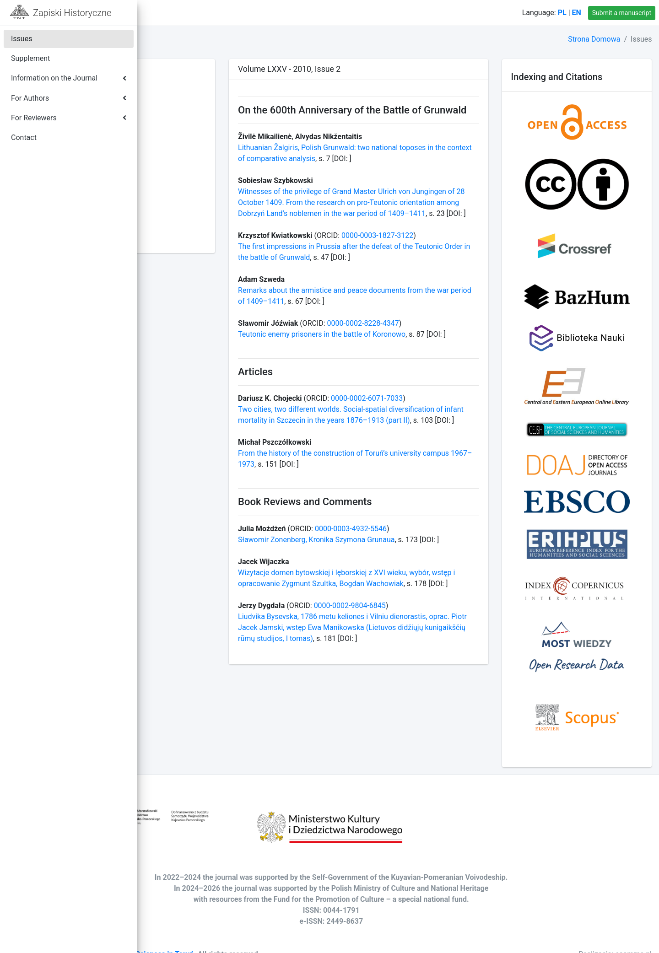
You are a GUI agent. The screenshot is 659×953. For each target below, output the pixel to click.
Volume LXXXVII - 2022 (191, 106)
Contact (235, 12)
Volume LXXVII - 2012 (189, 216)
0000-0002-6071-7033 (456, 443)
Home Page (188, 12)
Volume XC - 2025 (183, 73)
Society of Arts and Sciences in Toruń (266, 940)
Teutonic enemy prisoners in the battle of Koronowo (411, 368)
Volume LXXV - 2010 (187, 238)
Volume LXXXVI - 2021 (190, 117)
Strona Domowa (594, 39)
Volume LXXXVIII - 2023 (192, 95)
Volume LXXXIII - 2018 (190, 150)
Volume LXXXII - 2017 (189, 161)
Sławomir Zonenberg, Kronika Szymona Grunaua (405, 595)
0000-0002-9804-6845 (439, 683)
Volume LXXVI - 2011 (188, 227)
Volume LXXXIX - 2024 (190, 84)
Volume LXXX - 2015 (187, 183)
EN (576, 12)
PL (562, 12)
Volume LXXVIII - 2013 (190, 205)
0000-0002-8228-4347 (452, 357)
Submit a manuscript (621, 12)
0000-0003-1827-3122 (466, 269)
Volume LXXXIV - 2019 (190, 139)
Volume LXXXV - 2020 (189, 128)
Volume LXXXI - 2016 (188, 172)
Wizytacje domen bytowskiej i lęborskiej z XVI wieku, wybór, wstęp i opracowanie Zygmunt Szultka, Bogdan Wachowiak (414, 650)
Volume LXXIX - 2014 (188, 194)
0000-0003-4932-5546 (440, 584)
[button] (151, 13)
